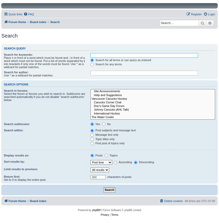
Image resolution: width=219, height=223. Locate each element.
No (106, 124)
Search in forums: (16, 90)
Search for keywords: (18, 54)
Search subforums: (17, 124)
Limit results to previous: (21, 169)
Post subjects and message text (113, 130)
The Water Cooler (153, 117)
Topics (111, 155)
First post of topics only (107, 143)
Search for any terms (106, 64)
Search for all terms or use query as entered (120, 60)
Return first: (12, 176)
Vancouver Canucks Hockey (153, 99)
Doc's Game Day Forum (153, 106)
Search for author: (16, 72)
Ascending (123, 162)
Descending (144, 162)
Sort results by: (14, 161)
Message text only (104, 134)
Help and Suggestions (153, 95)
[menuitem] (29, 14)
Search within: (13, 130)
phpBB (96, 210)
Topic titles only (102, 139)
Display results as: (16, 155)
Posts (96, 155)
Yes (95, 124)
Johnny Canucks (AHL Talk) (153, 110)
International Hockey (153, 114)
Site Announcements (153, 91)
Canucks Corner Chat (153, 102)
